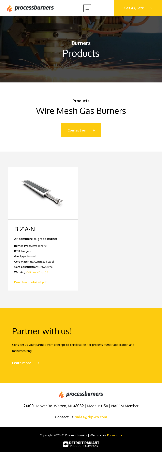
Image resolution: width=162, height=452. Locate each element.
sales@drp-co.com (91, 417)
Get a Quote (134, 8)
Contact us (77, 130)
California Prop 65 (37, 272)
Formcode (114, 435)
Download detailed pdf (30, 282)
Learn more (21, 363)
